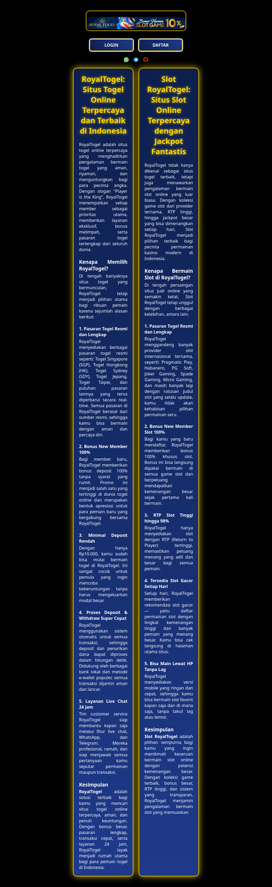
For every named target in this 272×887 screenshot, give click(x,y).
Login (111, 45)
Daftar (160, 45)
